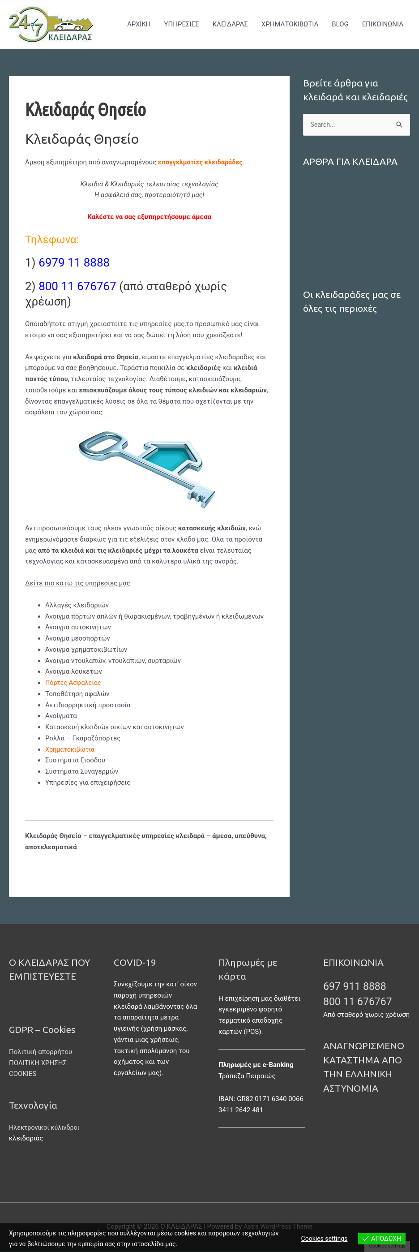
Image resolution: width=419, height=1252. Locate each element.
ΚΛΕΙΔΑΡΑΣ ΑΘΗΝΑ (333, 201)
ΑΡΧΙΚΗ (139, 25)
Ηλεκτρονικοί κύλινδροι (46, 1128)
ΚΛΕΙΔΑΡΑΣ (230, 25)
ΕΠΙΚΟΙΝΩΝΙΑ (382, 25)
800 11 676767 (362, 1001)
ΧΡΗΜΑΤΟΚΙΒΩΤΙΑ (289, 25)
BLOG (340, 25)
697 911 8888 (358, 986)
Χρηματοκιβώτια (329, 246)
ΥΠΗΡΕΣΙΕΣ (181, 25)
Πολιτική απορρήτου (40, 1052)
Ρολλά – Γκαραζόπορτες (340, 232)
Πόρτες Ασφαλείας (74, 683)
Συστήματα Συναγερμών (339, 262)
